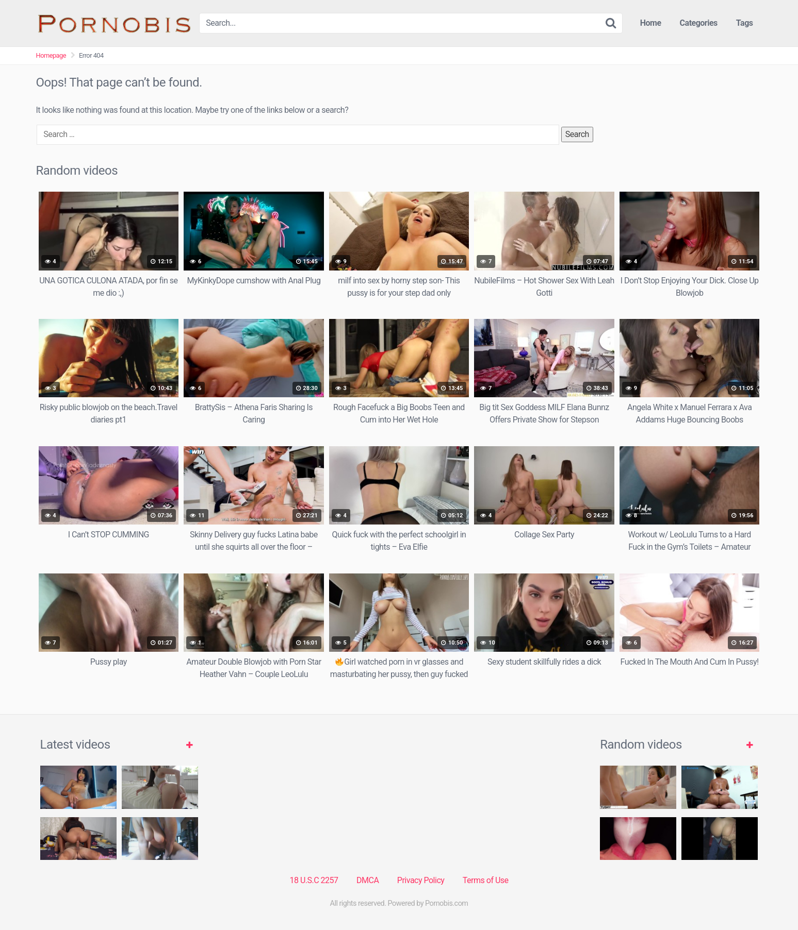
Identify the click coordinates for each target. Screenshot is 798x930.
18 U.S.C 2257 (313, 880)
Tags (744, 23)
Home (650, 23)
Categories (699, 23)
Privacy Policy (421, 880)
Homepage (51, 55)
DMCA (367, 880)
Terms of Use (486, 880)
